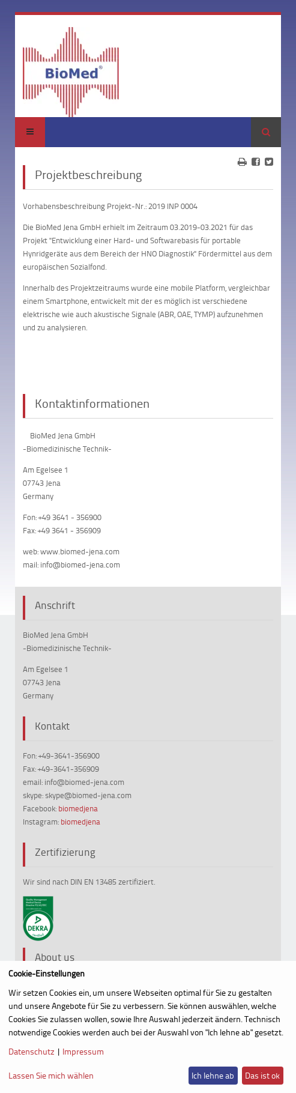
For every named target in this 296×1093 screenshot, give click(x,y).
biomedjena (78, 808)
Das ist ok (262, 1075)
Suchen (266, 132)
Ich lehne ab (213, 1075)
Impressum (83, 1051)
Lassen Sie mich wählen (51, 1075)
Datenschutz (31, 1051)
